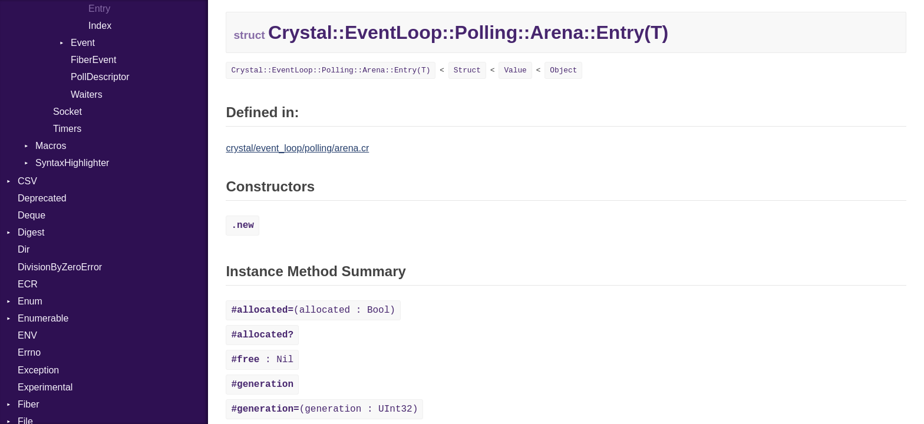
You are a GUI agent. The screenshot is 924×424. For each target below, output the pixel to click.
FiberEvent (93, 60)
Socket (67, 112)
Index (99, 26)
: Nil (262, 360)
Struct (467, 70)
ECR (28, 284)
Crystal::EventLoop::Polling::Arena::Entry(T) (330, 70)
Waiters (87, 95)
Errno (29, 352)
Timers (67, 129)
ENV (27, 335)
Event (83, 43)
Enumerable (43, 318)
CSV (27, 181)
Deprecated (42, 198)
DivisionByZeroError (60, 267)
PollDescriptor (100, 77)
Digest (31, 232)
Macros (50, 146)
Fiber (28, 404)
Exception (38, 370)
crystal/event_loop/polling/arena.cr (297, 148)
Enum (30, 301)
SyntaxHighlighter (72, 163)
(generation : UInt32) (324, 409)
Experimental (45, 387)
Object (563, 70)
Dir (23, 249)
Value (515, 70)
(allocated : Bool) (313, 310)
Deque (31, 215)
